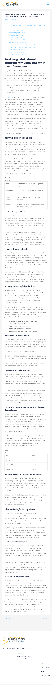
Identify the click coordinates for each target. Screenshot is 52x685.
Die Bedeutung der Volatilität (17, 41)
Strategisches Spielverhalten (17, 38)
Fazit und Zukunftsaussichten (17, 55)
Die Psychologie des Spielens (17, 51)
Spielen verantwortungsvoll (16, 53)
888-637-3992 (45, 676)
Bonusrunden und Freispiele (17, 36)
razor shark (10, 98)
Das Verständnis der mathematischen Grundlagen (23, 46)
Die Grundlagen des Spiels (16, 31)
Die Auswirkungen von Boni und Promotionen (22, 48)
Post (6, 21)
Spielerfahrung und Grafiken (17, 34)
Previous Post (7, 619)
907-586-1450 (45, 668)
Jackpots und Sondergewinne (17, 43)
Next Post (46, 619)
